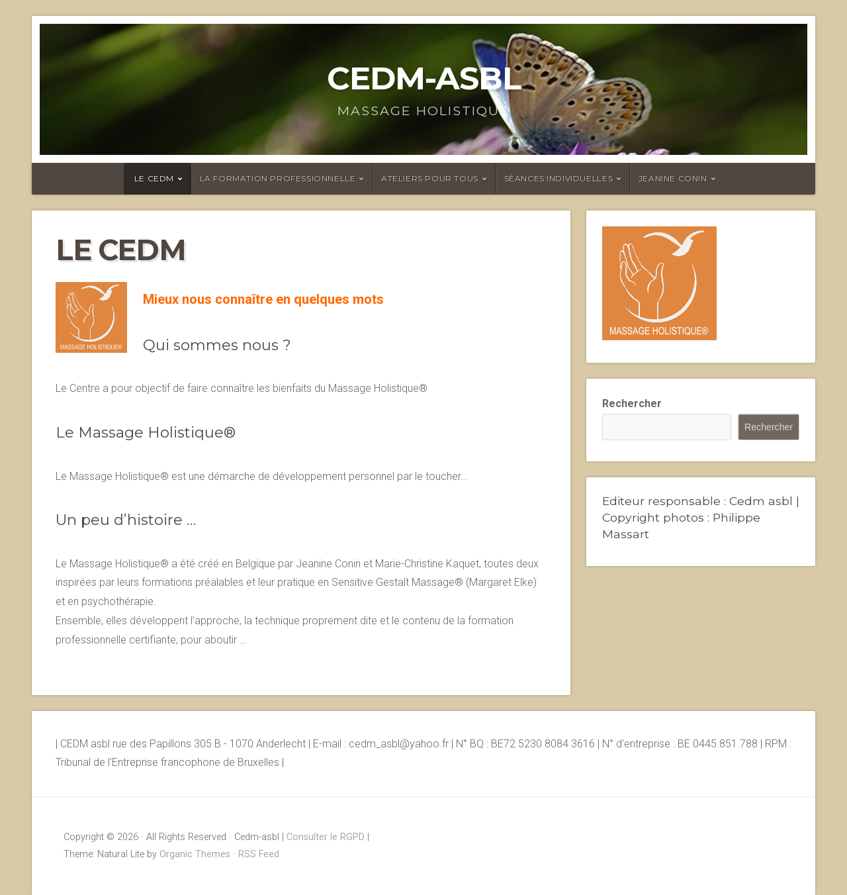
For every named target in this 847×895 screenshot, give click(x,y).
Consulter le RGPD (326, 837)
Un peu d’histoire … (126, 519)
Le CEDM (154, 178)
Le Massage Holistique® (146, 432)
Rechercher (632, 403)
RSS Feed (258, 854)
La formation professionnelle (278, 178)
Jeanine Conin (673, 178)
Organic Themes (194, 854)
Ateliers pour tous (429, 178)
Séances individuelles (558, 178)
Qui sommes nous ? (217, 345)
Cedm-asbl (424, 78)
